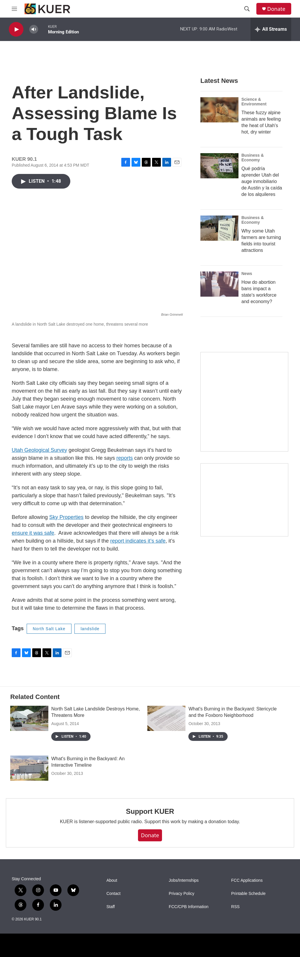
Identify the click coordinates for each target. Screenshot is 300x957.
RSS (235, 907)
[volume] (34, 29)
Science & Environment (254, 101)
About (111, 880)
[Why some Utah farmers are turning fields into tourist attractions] (219, 228)
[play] (16, 29)
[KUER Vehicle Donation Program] (244, 500)
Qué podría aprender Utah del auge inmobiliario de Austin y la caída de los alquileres (261, 181)
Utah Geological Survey (39, 450)
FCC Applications (246, 880)
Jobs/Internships (184, 880)
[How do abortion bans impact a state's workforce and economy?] (219, 284)
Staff (110, 907)
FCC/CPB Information (188, 907)
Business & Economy (252, 157)
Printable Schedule (248, 893)
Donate (276, 9)
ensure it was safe (33, 533)
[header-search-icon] (247, 8)
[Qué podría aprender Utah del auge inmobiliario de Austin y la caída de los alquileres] (219, 165)
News (246, 273)
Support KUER (150, 811)
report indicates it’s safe (138, 541)
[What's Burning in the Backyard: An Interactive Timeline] (29, 768)
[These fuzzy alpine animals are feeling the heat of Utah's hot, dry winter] (219, 109)
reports (124, 458)
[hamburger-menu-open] (14, 9)
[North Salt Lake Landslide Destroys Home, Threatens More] (29, 718)
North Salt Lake (49, 628)
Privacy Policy (181, 893)
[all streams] (270, 29)
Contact (113, 893)
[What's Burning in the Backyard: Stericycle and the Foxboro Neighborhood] (166, 718)
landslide (90, 628)
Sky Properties (66, 517)
